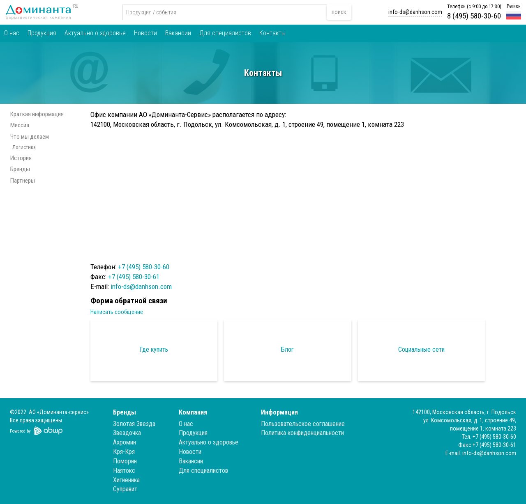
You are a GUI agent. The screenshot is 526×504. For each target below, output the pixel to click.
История (21, 158)
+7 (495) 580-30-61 (133, 277)
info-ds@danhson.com (415, 12)
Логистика (24, 147)
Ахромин (124, 442)
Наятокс (124, 470)
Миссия (19, 125)
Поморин (125, 461)
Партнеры (22, 180)
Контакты (272, 33)
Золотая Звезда (134, 424)
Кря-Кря (124, 452)
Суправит (125, 489)
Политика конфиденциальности (302, 433)
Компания (193, 412)
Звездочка (127, 433)
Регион (514, 6)
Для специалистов (225, 33)
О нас (11, 33)
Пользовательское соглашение (303, 424)
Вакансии (178, 33)
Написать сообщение (116, 312)
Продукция (42, 33)
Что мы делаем (29, 136)
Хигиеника (126, 480)
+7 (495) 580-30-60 (143, 267)
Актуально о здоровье (95, 33)
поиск (339, 12)
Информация (279, 412)
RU (75, 6)
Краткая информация (37, 114)
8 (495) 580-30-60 (474, 16)
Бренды (20, 169)
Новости (145, 33)
